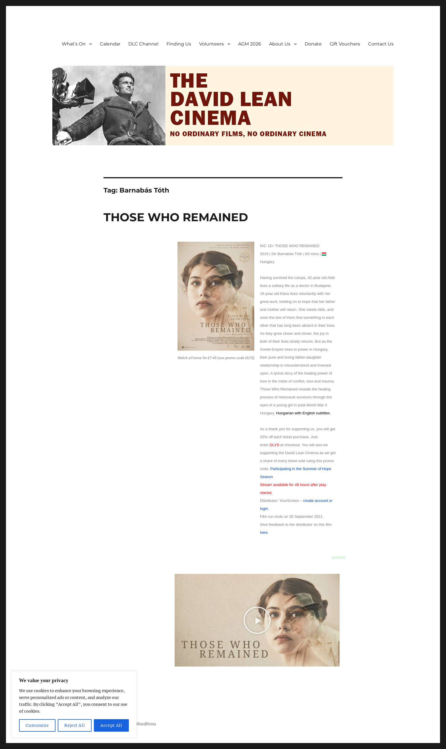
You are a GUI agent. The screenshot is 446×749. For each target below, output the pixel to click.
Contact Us (381, 44)
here (264, 532)
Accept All (111, 725)
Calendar (110, 44)
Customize (37, 725)
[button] (257, 620)
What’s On (74, 44)
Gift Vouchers (345, 44)
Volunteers (211, 44)
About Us (279, 44)
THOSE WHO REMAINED (176, 217)
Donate (313, 44)
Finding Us (178, 44)
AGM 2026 (249, 44)
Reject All (74, 725)
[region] (74, 704)
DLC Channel (143, 44)
